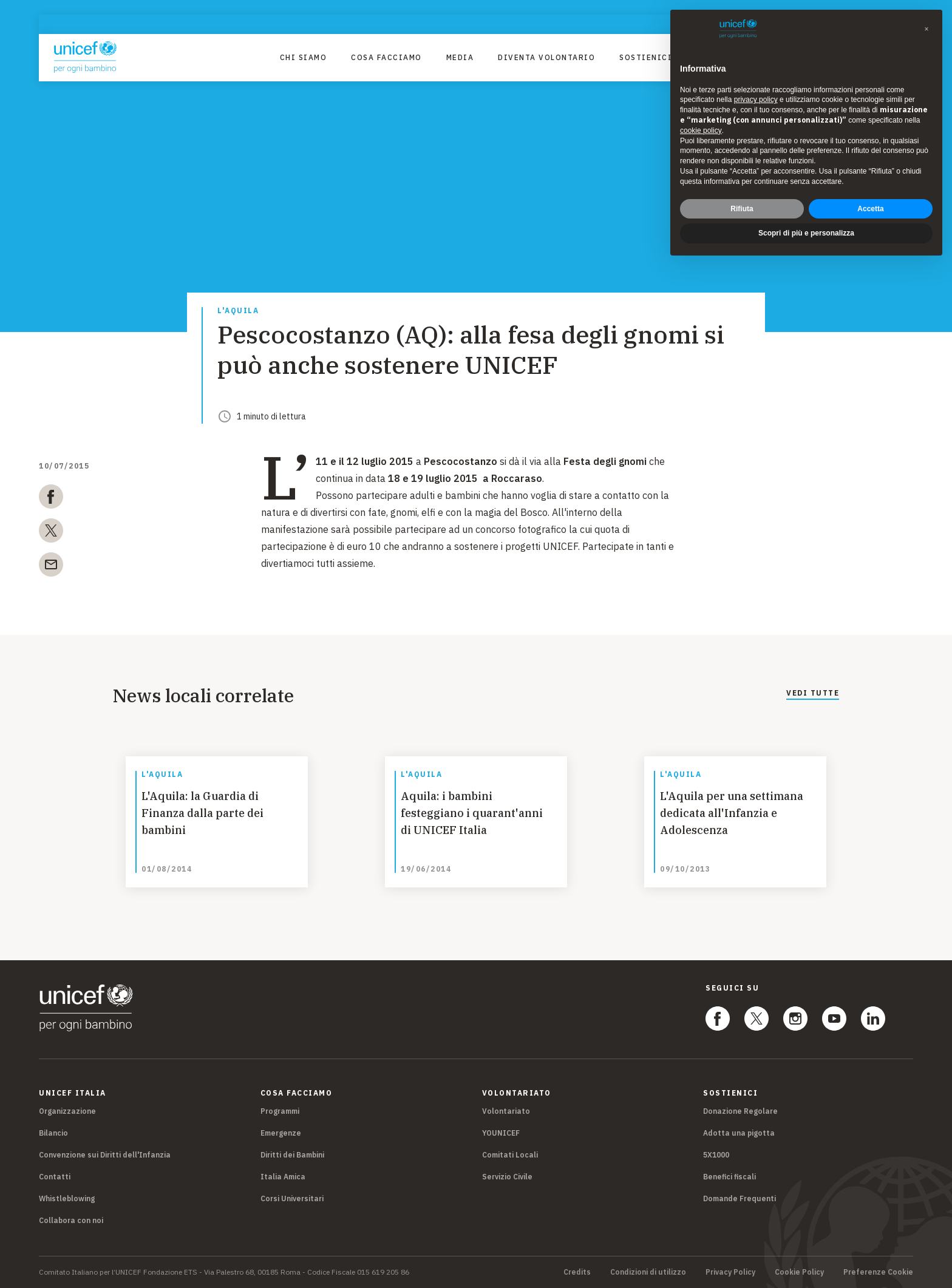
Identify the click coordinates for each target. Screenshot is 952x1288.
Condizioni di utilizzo (648, 1272)
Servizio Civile (507, 1176)
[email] (51, 566)
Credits (577, 1272)
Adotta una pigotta (739, 1132)
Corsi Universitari (292, 1198)
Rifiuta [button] (741, 209)
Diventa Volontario (546, 57)
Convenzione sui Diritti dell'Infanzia (105, 1154)
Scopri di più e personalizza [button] (806, 233)
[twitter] (51, 532)
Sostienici (645, 57)
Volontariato (506, 1111)
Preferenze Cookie (878, 1272)
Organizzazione (67, 1111)
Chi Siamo (303, 57)
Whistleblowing (67, 1198)
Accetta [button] (870, 209)
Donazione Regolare (740, 1111)
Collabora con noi (71, 1220)
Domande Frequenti (739, 1198)
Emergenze (280, 1132)
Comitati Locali (510, 1154)
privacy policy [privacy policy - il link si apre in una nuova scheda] (756, 99)
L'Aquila (238, 311)
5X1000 (716, 1154)
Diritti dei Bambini (292, 1154)
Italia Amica (282, 1176)
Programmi (279, 1111)
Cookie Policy (799, 1272)
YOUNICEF (501, 1132)
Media (460, 57)
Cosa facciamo (386, 57)
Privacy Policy (730, 1272)
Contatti (54, 1176)
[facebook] (51, 499)
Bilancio (53, 1132)
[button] (926, 29)
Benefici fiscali (729, 1176)
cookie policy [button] (701, 130)
